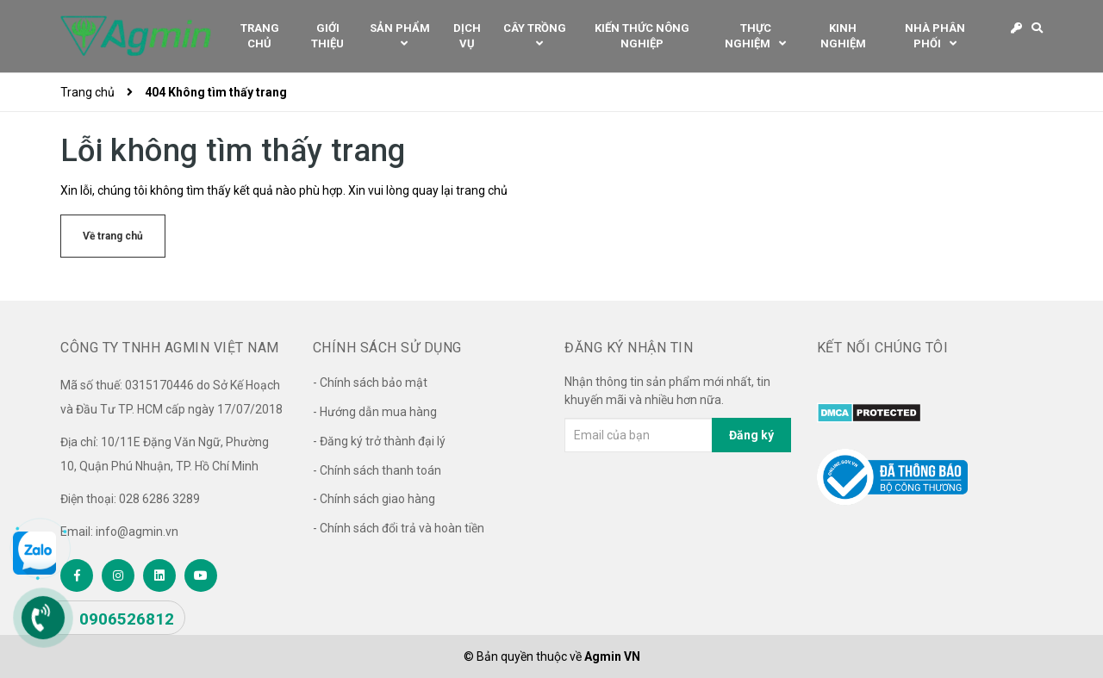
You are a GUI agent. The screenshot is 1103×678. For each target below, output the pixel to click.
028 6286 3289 (159, 499)
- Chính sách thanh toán (377, 470)
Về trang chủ (113, 236)
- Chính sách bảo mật (370, 382)
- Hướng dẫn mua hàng (375, 412)
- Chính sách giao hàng (374, 499)
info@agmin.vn (137, 531)
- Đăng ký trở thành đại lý (379, 441)
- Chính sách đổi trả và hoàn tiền (398, 528)
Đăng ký (751, 435)
